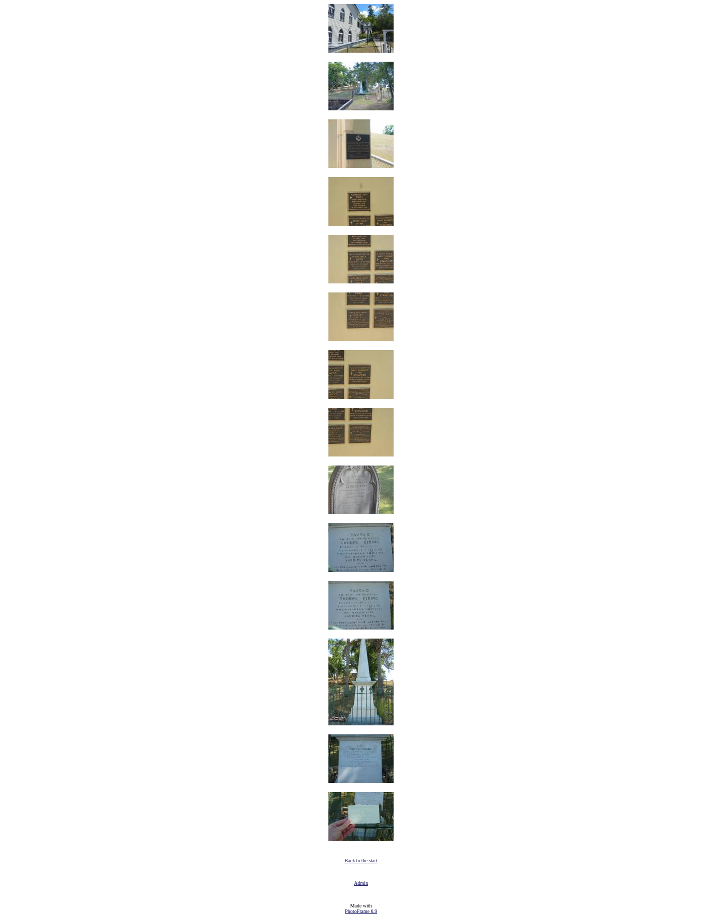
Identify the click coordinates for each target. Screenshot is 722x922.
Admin (361, 883)
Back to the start (360, 860)
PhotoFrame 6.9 (361, 911)
